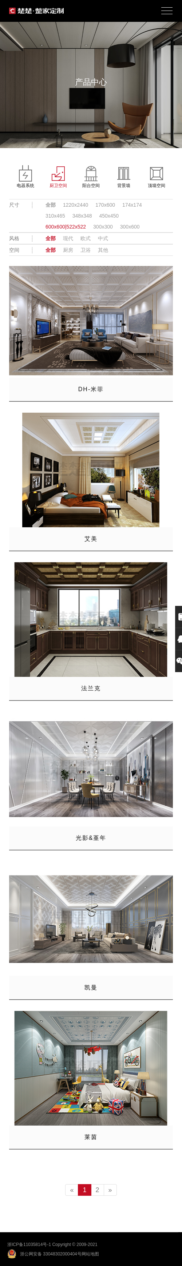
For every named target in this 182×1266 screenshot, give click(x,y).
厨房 (68, 250)
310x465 (55, 216)
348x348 (82, 216)
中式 (103, 238)
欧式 (85, 238)
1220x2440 (75, 205)
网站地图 (90, 1254)
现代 (68, 238)
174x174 (132, 205)
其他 (103, 250)
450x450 (109, 216)
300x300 (103, 227)
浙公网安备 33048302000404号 (51, 1254)
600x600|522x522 (66, 227)
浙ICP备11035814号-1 (29, 1244)
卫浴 (85, 250)
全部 (51, 205)
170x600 (105, 205)
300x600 (130, 227)
